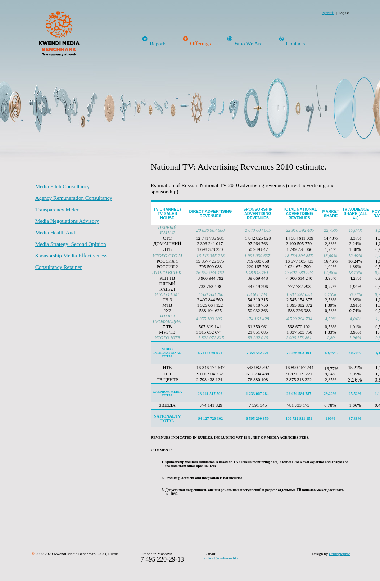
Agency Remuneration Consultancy (73, 198)
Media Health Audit (56, 232)
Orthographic (339, 553)
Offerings (200, 43)
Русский (328, 13)
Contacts (295, 43)
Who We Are (248, 43)
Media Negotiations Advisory (67, 221)
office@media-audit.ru (222, 558)
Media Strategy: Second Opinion (70, 244)
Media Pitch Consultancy (62, 186)
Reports (158, 43)
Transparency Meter (57, 209)
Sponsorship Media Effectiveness (71, 255)
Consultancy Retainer (58, 267)
